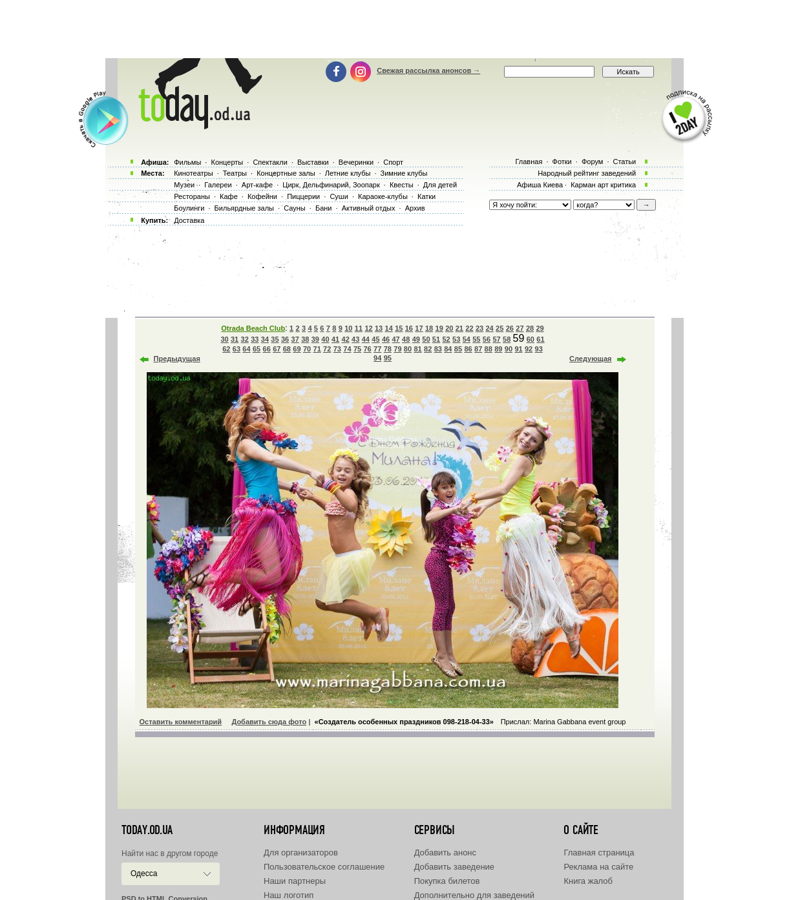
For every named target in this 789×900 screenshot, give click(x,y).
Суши (339, 196)
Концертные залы (286, 173)
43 (355, 339)
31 (234, 339)
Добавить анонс (445, 852)
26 (510, 328)
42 (346, 339)
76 (367, 349)
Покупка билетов (447, 881)
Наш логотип (288, 895)
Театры (235, 173)
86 (468, 349)
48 (406, 339)
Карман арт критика (603, 185)
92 (528, 349)
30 (224, 339)
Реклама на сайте (598, 867)
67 (276, 349)
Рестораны (192, 196)
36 (285, 339)
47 (395, 339)
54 (466, 339)
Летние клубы (348, 173)
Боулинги (189, 208)
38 (305, 339)
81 (417, 349)
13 (379, 328)
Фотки (562, 161)
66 (267, 349)
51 (436, 339)
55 (476, 339)
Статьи (624, 161)
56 (486, 339)
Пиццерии (303, 196)
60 (530, 339)
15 (399, 328)
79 (397, 349)
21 (459, 328)
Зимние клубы (404, 173)
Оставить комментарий (181, 722)
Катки (426, 196)
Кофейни (262, 196)
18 (429, 328)
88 (488, 349)
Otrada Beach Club (253, 328)
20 (449, 328)
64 (246, 349)
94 (377, 358)
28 (530, 328)
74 (347, 349)
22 (469, 328)
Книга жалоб (588, 881)
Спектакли (270, 162)
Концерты (227, 162)
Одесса (144, 873)
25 (499, 328)
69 (296, 349)
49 (416, 339)
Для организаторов (301, 852)
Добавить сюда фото (268, 722)
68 (287, 349)
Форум (592, 161)
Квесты (402, 185)
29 (539, 328)
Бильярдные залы (244, 208)
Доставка (189, 220)
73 (337, 349)
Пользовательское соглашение (324, 867)
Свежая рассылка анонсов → (428, 70)
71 (317, 349)
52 (446, 339)
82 (428, 349)
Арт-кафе (257, 185)
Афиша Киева (540, 185)
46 (386, 339)
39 (315, 339)
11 (359, 328)
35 (275, 339)
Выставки (313, 162)
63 (236, 349)
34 (265, 339)
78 (388, 349)
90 (508, 349)
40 (325, 339)
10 (348, 328)
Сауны (295, 208)
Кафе (229, 196)
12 (368, 328)
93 (539, 349)
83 (438, 349)
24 (490, 328)
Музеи (184, 185)
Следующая (590, 358)
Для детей (440, 185)
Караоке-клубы (383, 196)
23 (479, 328)
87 (478, 349)
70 (307, 349)
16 (409, 328)
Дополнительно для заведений (474, 895)
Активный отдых (368, 208)
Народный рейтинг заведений (587, 173)
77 (377, 349)
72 (327, 349)
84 (448, 349)
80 (408, 349)
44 (366, 339)
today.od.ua (147, 830)
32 (245, 339)
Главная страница (598, 852)
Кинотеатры (193, 173)
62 (226, 349)
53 (456, 339)
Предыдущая (177, 358)
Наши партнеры (295, 881)
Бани (323, 208)
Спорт (393, 162)
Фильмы (187, 162)
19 (439, 328)
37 (295, 339)
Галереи (217, 185)
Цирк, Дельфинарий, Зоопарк (330, 185)
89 (498, 349)
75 (357, 349)
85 (458, 349)
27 (519, 328)
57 (496, 339)
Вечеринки (356, 162)
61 (540, 339)
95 (388, 358)
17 (419, 328)
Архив (415, 208)
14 (389, 328)
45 (375, 339)
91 (518, 349)
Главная (528, 161)
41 (335, 339)
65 (256, 349)
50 (426, 339)
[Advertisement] (395, 29)
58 (506, 339)
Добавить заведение (454, 867)
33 (254, 339)
